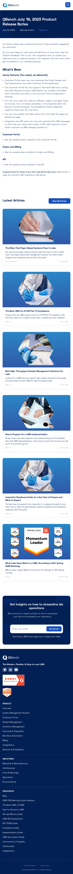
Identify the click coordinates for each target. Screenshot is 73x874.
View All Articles (59, 201)
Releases (43, 30)
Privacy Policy (45, 865)
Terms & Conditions (30, 865)
